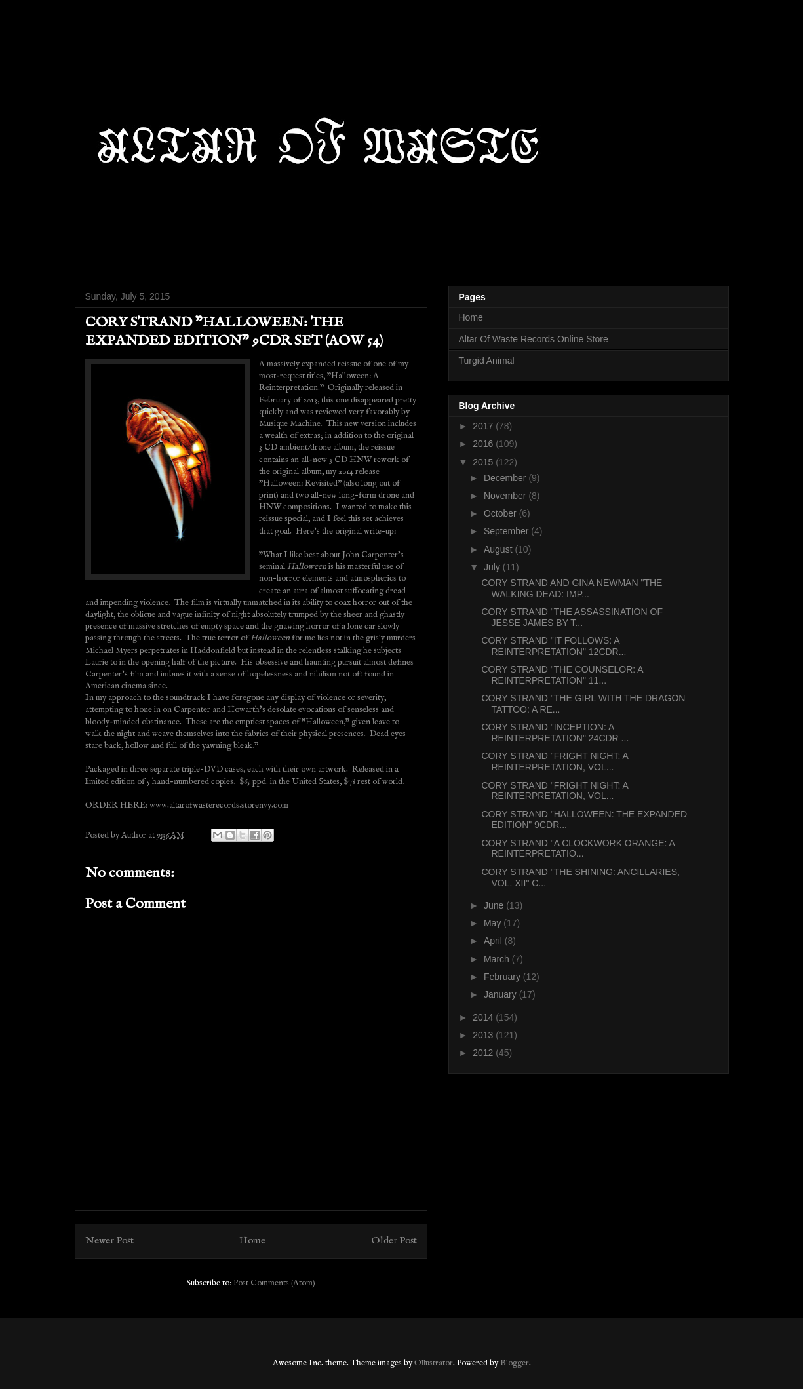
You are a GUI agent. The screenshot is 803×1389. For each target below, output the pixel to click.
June (495, 905)
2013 (484, 1035)
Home (252, 1240)
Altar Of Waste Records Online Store (533, 339)
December (506, 478)
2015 (484, 462)
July (493, 567)
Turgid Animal (487, 360)
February (503, 976)
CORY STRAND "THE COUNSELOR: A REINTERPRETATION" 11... (561, 675)
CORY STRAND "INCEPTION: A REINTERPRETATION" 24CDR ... (555, 732)
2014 (484, 1017)
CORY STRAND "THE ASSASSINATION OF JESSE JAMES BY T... (571, 617)
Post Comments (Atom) (274, 1283)
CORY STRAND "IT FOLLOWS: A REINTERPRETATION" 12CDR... (553, 646)
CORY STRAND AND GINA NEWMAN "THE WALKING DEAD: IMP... (571, 588)
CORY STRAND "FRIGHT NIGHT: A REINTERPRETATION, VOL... (554, 761)
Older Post (394, 1240)
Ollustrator (433, 1363)
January (501, 994)
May (493, 923)
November (506, 495)
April (494, 940)
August (499, 549)
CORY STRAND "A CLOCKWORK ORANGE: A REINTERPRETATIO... (578, 848)
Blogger (514, 1363)
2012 (484, 1052)
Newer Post (109, 1240)
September (507, 531)
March (498, 959)
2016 (484, 444)
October (501, 513)
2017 (484, 426)
